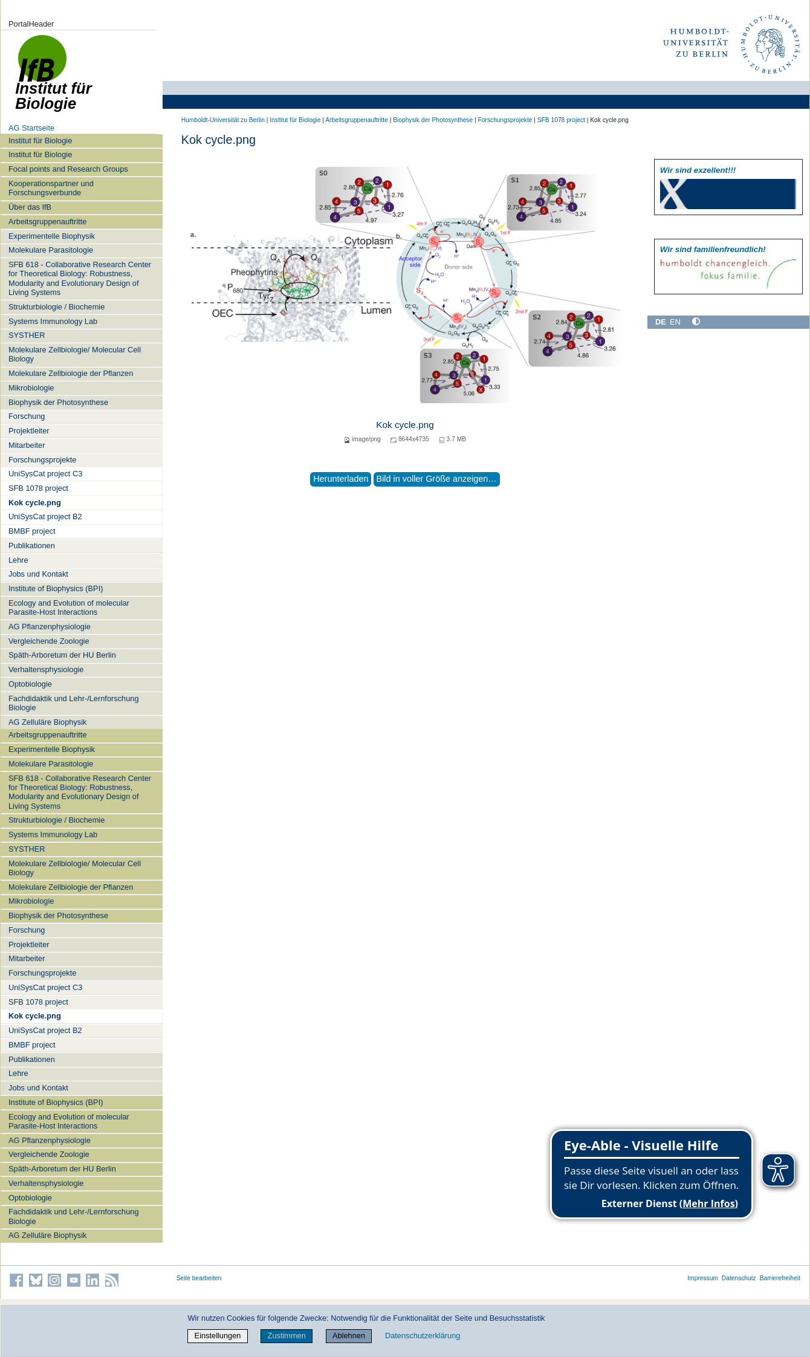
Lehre (18, 560)
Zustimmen (287, 1335)
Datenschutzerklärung (422, 1335)
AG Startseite (31, 127)
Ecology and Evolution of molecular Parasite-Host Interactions (68, 607)
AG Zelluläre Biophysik (47, 722)
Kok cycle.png (34, 502)
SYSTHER (26, 335)
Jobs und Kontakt (38, 573)
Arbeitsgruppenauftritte (47, 221)
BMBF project (32, 531)
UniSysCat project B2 (45, 516)
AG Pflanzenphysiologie (49, 626)
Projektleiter (29, 430)
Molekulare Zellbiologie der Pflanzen (70, 373)
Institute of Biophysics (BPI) (55, 588)
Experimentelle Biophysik (51, 236)
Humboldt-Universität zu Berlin (223, 120)
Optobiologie (30, 683)
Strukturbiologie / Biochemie (56, 306)
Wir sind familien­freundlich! (713, 249)
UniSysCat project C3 (45, 473)
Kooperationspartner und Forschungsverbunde (51, 188)
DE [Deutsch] (660, 321)
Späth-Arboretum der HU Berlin (62, 654)
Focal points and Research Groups (68, 168)
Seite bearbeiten (199, 1278)
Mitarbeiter (26, 445)
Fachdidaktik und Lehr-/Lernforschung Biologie (73, 703)
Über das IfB (29, 207)
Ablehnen (348, 1335)
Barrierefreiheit (780, 1278)
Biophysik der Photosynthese (58, 402)
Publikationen (31, 545)
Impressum (702, 1278)
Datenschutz (739, 1278)
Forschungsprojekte (42, 459)
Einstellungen (218, 1335)
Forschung (26, 416)
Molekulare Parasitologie (50, 249)
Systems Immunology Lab (52, 321)
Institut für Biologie (40, 140)
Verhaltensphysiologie (46, 669)
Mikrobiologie (31, 387)
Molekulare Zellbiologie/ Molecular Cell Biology (74, 354)
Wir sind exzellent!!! (698, 170)
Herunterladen (340, 479)
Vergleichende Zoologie (48, 641)
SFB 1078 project (38, 488)
